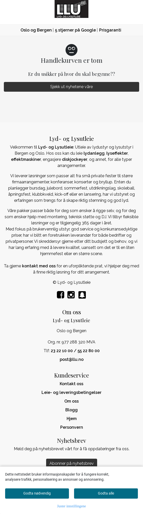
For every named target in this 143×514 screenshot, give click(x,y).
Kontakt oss (71, 383)
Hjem (72, 418)
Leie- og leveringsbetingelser (71, 392)
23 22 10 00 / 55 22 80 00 (75, 350)
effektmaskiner (26, 159)
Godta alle (106, 493)
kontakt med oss (39, 266)
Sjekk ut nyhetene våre (71, 86)
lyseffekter (117, 153)
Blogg (71, 409)
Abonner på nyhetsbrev (71, 463)
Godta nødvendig (37, 493)
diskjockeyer (74, 159)
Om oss (71, 401)
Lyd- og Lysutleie (55, 147)
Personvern (71, 427)
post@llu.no (72, 359)
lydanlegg (94, 153)
